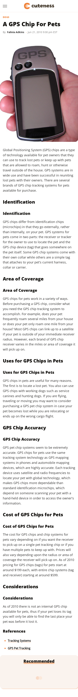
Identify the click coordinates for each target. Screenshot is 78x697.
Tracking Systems (19, 641)
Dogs (6, 17)
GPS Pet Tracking (19, 648)
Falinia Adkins (15, 32)
